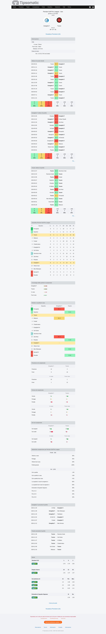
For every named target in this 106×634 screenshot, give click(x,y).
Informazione (68, 627)
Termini (45, 627)
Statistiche (57, 7)
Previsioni (21, 7)
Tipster (28, 7)
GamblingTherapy (54, 618)
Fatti (64, 7)
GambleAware (44, 618)
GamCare (63, 618)
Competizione (35, 7)
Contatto (60, 627)
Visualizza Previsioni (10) (53, 34)
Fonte (43, 7)
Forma (69, 7)
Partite (14, 7)
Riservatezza (38, 627)
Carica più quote (53, 603)
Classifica (50, 7)
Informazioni (52, 627)
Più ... (73, 161)
